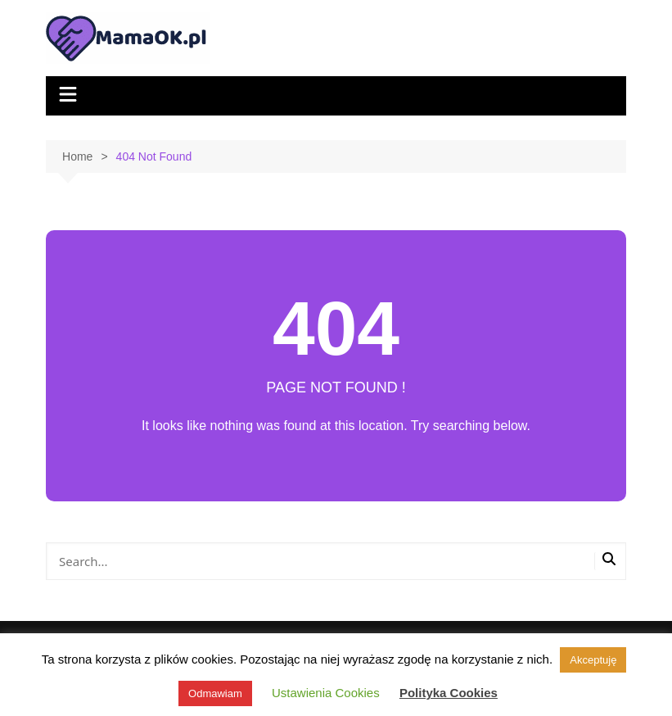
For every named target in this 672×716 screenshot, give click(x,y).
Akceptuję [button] (593, 660)
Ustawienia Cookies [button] (326, 693)
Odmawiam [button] (215, 693)
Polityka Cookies (448, 693)
